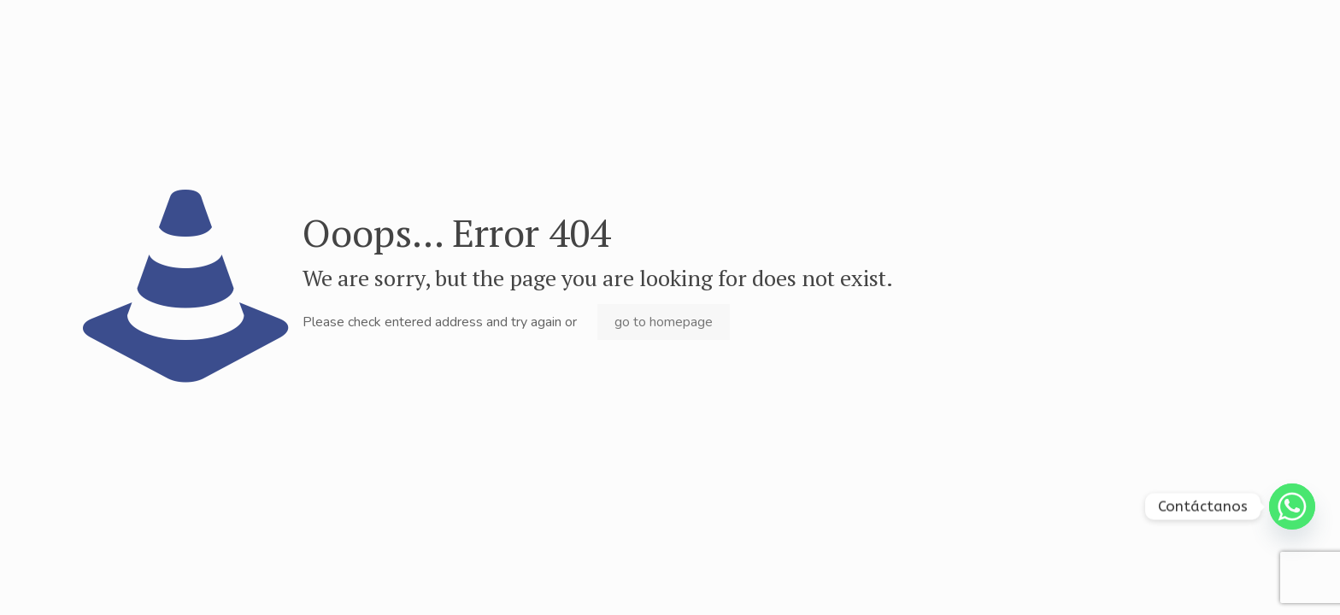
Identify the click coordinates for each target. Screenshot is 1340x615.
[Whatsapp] (1292, 506)
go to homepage (663, 322)
